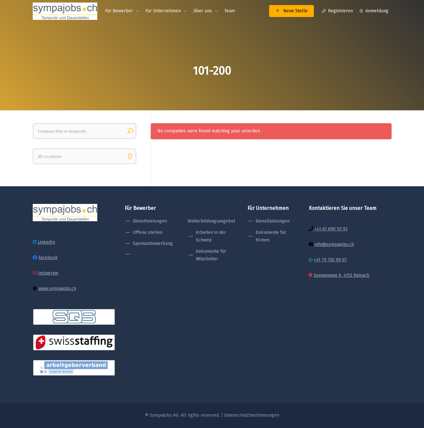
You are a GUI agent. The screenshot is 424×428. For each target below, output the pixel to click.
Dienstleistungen (150, 221)
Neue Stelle (291, 11)
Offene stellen (147, 232)
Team (229, 11)
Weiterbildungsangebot (211, 221)
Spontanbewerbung (153, 243)
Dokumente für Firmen (271, 236)
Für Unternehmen (163, 11)
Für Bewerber (119, 11)
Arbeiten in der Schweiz (211, 236)
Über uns (202, 11)
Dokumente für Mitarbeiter (211, 255)
